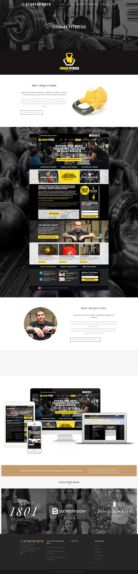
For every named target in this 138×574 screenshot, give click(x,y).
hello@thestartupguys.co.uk (32, 548)
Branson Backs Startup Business (56, 547)
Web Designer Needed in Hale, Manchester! (55, 552)
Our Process (98, 552)
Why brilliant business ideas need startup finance (56, 558)
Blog (96, 562)
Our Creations (99, 555)
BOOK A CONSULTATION (31, 112)
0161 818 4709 (30, 551)
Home (96, 545)
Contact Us (98, 559)
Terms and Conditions (78, 571)
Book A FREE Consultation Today (103, 470)
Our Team (98, 548)
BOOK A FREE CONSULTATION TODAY (85, 339)
